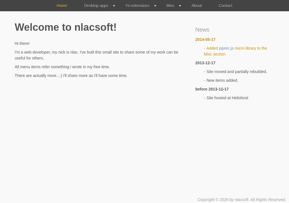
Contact (225, 5)
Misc (171, 5)
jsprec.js (226, 48)
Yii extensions (137, 5)
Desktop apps (96, 5)
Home (62, 5)
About (196, 5)
